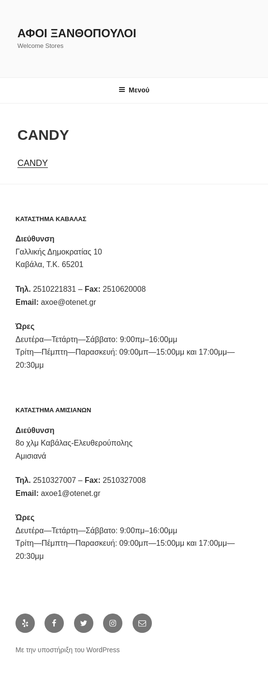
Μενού (134, 90)
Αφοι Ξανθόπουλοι (76, 33)
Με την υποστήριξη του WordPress (67, 650)
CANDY (32, 163)
